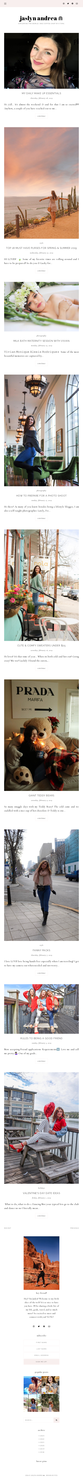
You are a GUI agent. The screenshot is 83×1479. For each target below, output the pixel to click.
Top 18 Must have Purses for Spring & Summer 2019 (41, 248)
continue (41, 116)
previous (74, 1228)
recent (7, 1228)
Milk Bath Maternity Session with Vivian (41, 341)
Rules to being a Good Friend (41, 1038)
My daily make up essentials (41, 93)
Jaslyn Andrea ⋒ (41, 18)
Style (41, 243)
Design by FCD (51, 1475)
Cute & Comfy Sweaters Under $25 (41, 645)
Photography (41, 336)
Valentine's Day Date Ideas (41, 1193)
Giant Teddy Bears (41, 795)
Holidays (41, 1188)
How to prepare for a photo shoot (41, 495)
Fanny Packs (41, 950)
